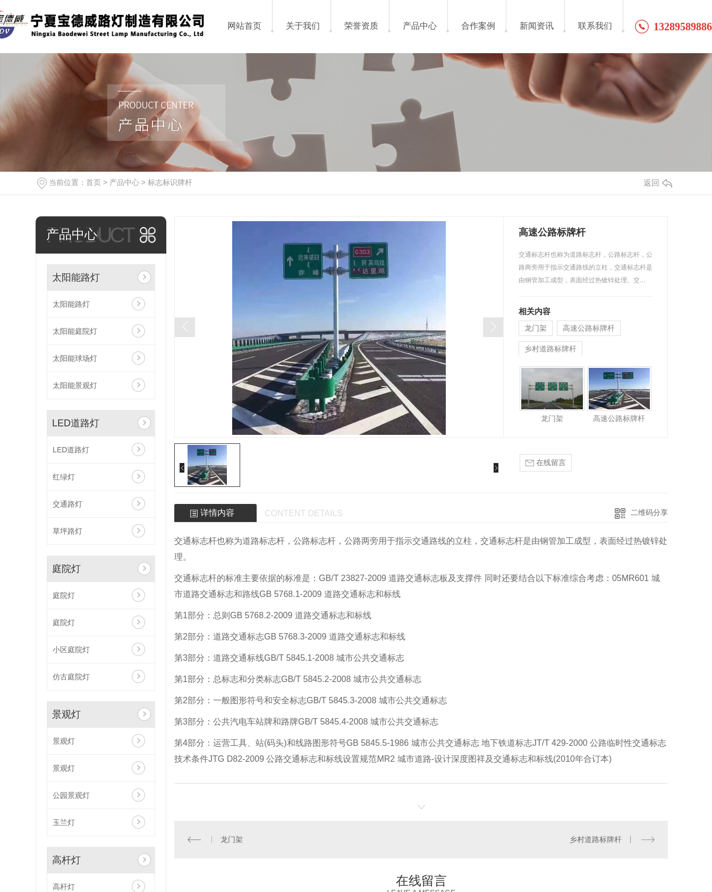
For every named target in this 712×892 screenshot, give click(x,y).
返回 (657, 182)
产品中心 (124, 182)
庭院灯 (66, 568)
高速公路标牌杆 (589, 328)
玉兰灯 (64, 822)
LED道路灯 (75, 423)
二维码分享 (649, 512)
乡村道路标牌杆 (550, 348)
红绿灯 (64, 477)
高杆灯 (66, 860)
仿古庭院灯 (71, 676)
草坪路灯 (67, 531)
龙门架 (535, 328)
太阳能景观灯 (75, 385)
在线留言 (545, 462)
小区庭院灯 (71, 649)
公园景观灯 (71, 795)
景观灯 (66, 714)
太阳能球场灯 (75, 358)
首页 (93, 182)
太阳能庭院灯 (75, 331)
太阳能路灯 (76, 277)
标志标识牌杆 (170, 182)
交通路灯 (67, 504)
